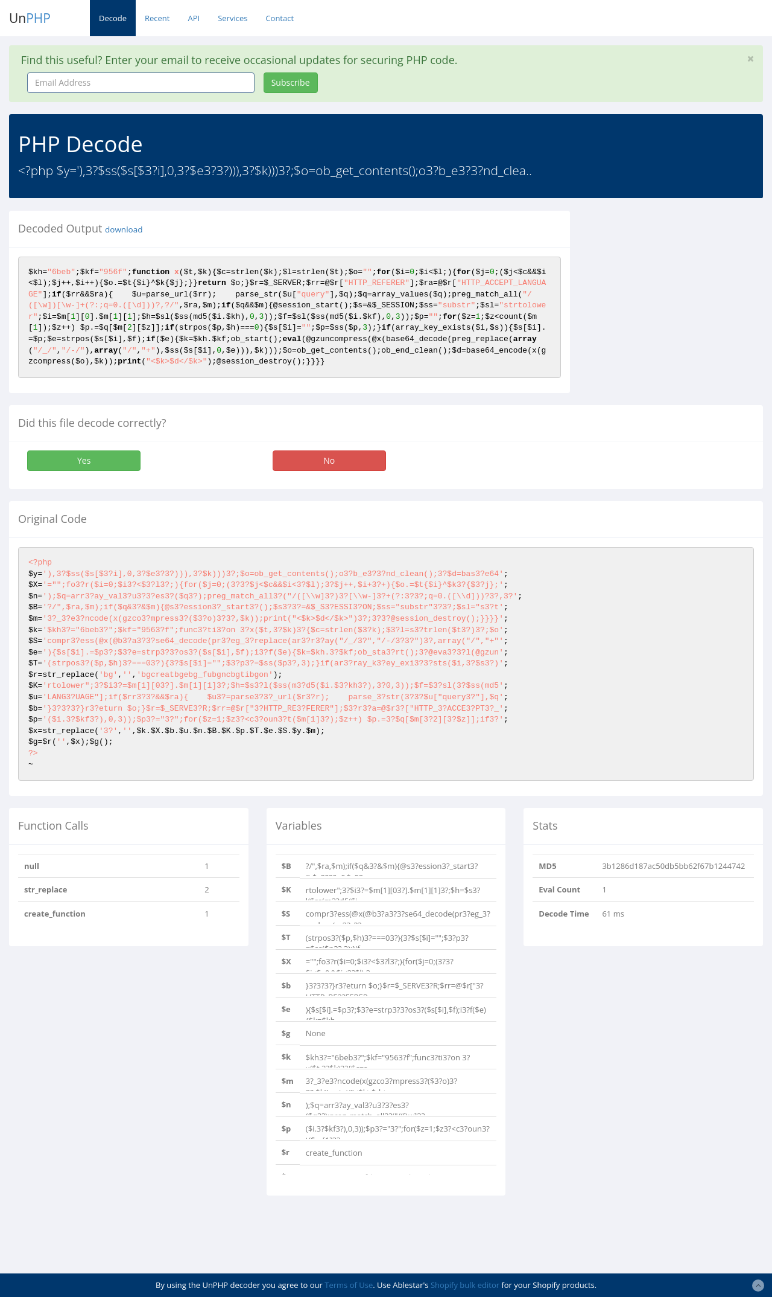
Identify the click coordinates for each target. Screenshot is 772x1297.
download (123, 229)
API (194, 18)
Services (232, 18)
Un (30, 18)
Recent (157, 18)
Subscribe (290, 82)
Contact (279, 18)
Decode (113, 18)
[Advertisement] (680, 286)
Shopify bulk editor (465, 1284)
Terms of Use (348, 1284)
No (329, 460)
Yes (83, 460)
